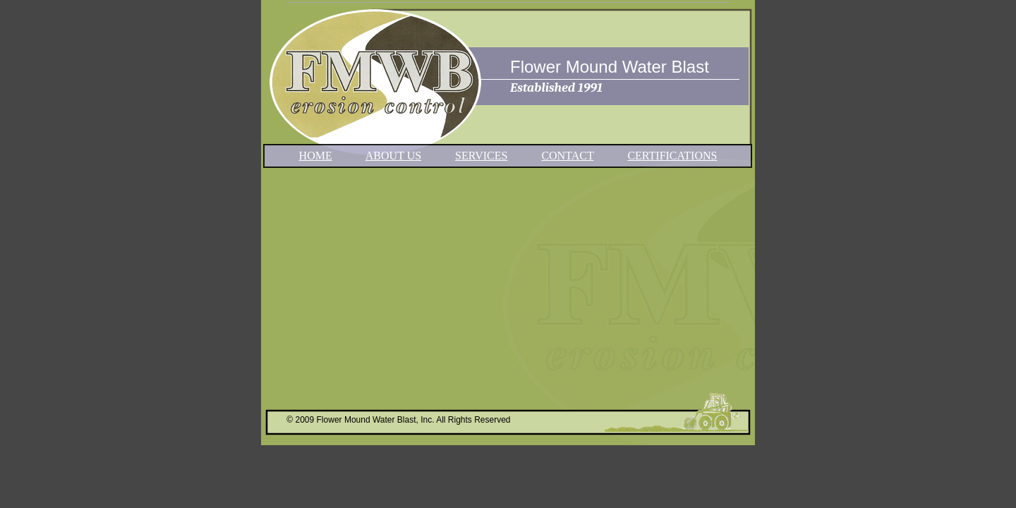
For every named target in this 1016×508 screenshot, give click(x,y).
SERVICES (481, 156)
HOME (315, 156)
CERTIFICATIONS (672, 156)
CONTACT (567, 156)
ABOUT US (393, 156)
